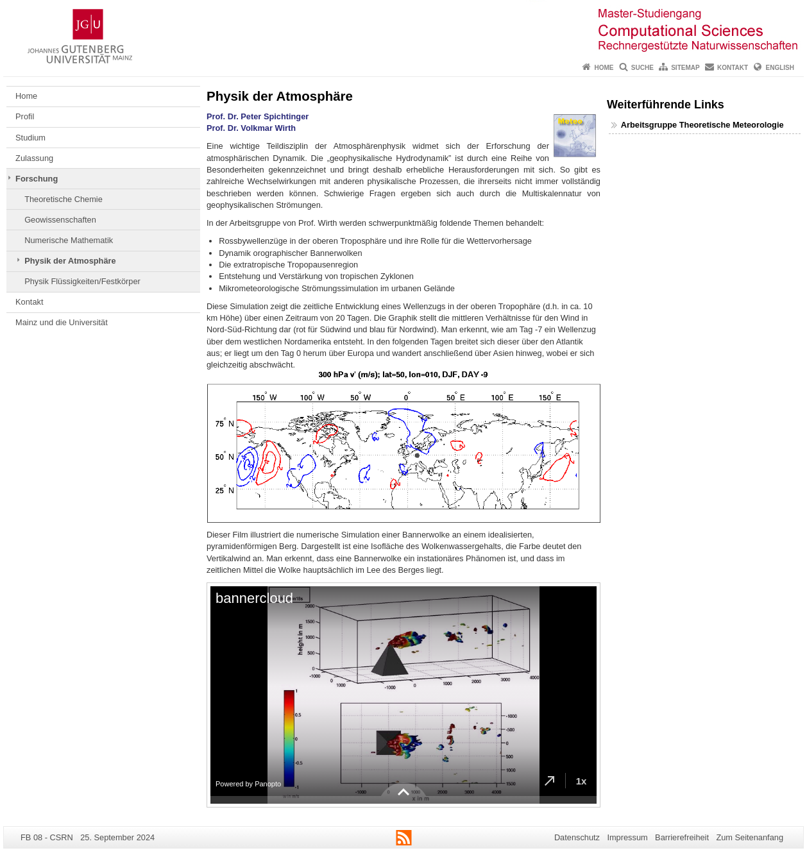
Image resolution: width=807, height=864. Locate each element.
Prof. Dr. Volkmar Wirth (251, 128)
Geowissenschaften (60, 219)
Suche (642, 67)
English (780, 67)
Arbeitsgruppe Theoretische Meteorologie (702, 125)
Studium (30, 137)
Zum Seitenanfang (749, 837)
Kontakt (732, 67)
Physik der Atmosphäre (69, 261)
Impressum (627, 837)
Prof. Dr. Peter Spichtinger (258, 116)
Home (603, 67)
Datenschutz (577, 837)
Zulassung (34, 158)
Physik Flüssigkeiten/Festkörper (82, 281)
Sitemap (685, 67)
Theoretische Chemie (63, 199)
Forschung (36, 178)
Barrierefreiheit (682, 837)
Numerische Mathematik (68, 240)
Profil (24, 116)
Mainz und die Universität (61, 322)
